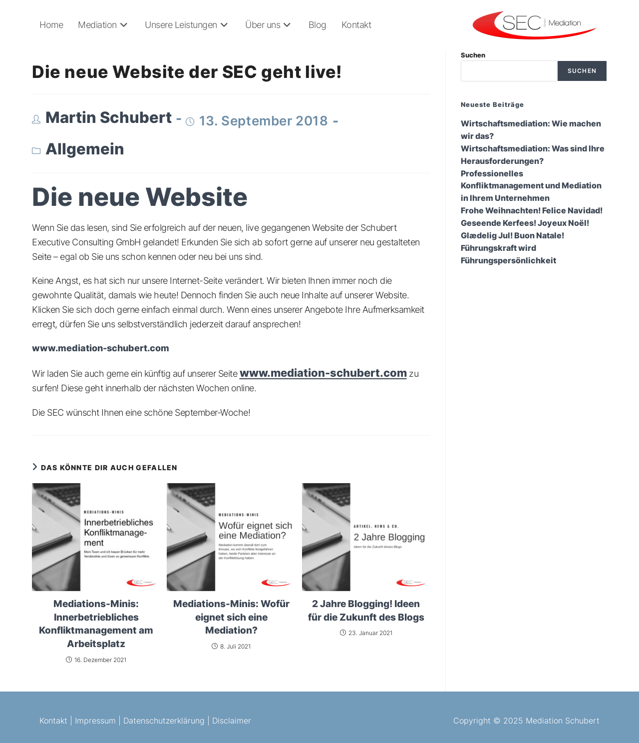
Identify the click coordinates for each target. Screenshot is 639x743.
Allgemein (84, 148)
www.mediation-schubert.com (323, 372)
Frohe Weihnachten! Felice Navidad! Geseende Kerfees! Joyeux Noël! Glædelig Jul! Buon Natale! (532, 223)
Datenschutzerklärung (164, 721)
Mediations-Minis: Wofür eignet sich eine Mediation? (231, 617)
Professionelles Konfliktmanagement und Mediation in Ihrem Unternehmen (531, 186)
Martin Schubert (108, 117)
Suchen (473, 55)
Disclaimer (231, 721)
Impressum (95, 721)
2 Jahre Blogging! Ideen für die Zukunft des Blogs (366, 610)
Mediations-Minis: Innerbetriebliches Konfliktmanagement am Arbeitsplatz (96, 624)
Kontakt (53, 721)
